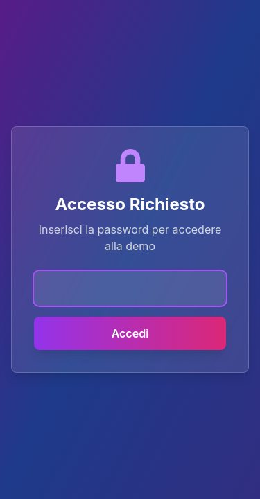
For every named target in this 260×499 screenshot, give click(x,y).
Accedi (130, 333)
